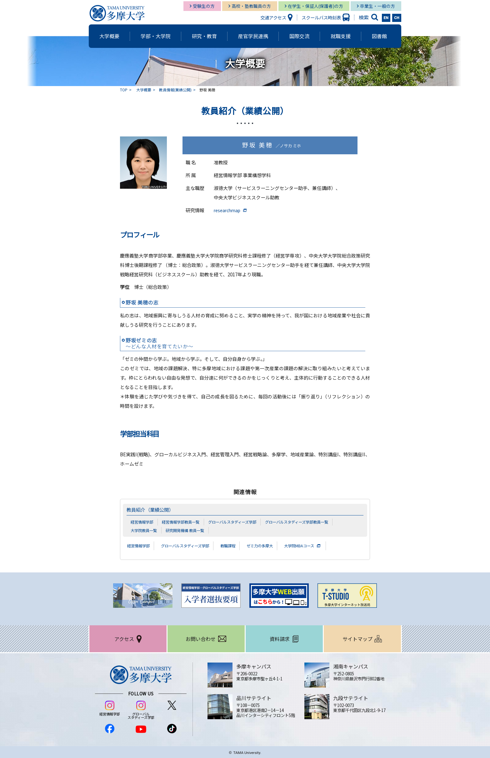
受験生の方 (204, 6)
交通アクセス (273, 17)
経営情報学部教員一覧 (184, 522)
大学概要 (143, 89)
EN (386, 18)
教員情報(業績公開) (175, 89)
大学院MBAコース (320, 545)
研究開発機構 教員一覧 (188, 530)
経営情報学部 (143, 522)
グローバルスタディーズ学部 (239, 522)
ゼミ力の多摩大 (276, 545)
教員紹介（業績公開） (153, 509)
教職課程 (241, 545)
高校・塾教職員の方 (251, 6)
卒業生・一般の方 (377, 6)
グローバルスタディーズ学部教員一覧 (308, 522)
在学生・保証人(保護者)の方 (315, 6)
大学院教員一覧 (145, 530)
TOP (124, 89)
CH (396, 18)
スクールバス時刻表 (321, 17)
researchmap (228, 210)
